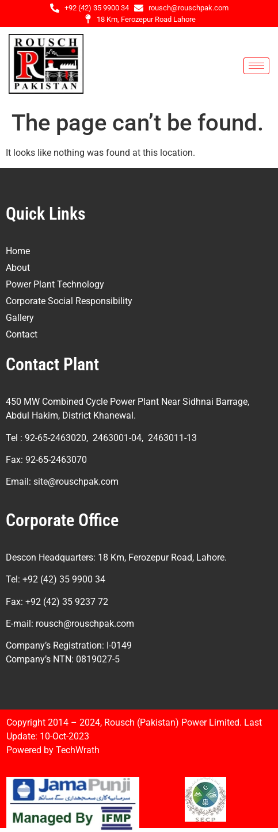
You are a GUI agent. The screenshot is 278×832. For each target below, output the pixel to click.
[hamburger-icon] (256, 65)
